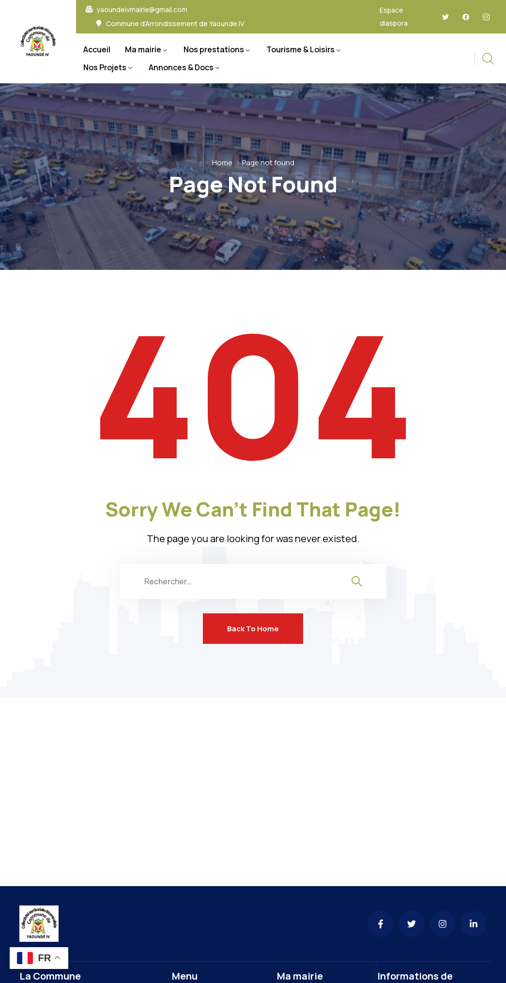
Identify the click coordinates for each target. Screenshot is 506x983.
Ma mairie (143, 49)
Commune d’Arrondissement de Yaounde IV (175, 23)
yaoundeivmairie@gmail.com (141, 9)
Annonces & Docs (181, 67)
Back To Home (253, 629)
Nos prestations (214, 49)
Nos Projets (104, 67)
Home (222, 162)
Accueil (96, 49)
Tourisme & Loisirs (300, 49)
